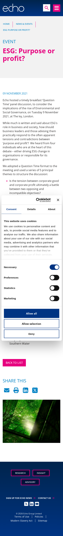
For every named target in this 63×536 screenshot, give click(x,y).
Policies (39, 516)
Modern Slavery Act (21, 520)
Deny (31, 333)
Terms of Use (21, 516)
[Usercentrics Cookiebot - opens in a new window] (38, 200)
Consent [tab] (11, 209)
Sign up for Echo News (20, 498)
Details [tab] (31, 209)
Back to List (14, 363)
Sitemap (42, 520)
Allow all (31, 313)
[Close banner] (58, 200)
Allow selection (31, 323)
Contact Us (46, 498)
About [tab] (51, 209)
